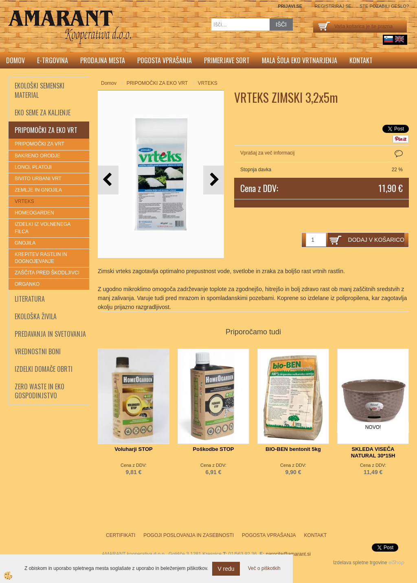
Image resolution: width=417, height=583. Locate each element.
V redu (225, 568)
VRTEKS (24, 201)
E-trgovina (52, 60)
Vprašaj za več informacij (267, 153)
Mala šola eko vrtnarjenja (299, 60)
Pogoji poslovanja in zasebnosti (188, 535)
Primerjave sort (227, 60)
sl (388, 39)
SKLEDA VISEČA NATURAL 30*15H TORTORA (373, 455)
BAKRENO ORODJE (37, 156)
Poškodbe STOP (213, 449)
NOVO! (373, 427)
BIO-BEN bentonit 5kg (293, 449)
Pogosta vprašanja (164, 60)
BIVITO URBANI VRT (38, 178)
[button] (213, 180)
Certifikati (120, 535)
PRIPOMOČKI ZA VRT (39, 144)
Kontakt (361, 60)
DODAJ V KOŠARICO (376, 239)
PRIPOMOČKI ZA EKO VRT (157, 83)
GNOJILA (25, 243)
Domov (15, 60)
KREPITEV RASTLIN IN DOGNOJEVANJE (41, 258)
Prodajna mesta (102, 60)
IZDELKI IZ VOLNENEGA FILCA (42, 227)
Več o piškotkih (264, 568)
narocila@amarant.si (288, 554)
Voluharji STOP (133, 449)
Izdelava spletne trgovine (360, 562)
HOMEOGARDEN (34, 213)
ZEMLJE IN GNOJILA (38, 190)
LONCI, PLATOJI (33, 167)
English (399, 39)
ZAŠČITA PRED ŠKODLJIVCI (47, 273)
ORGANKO (27, 284)
